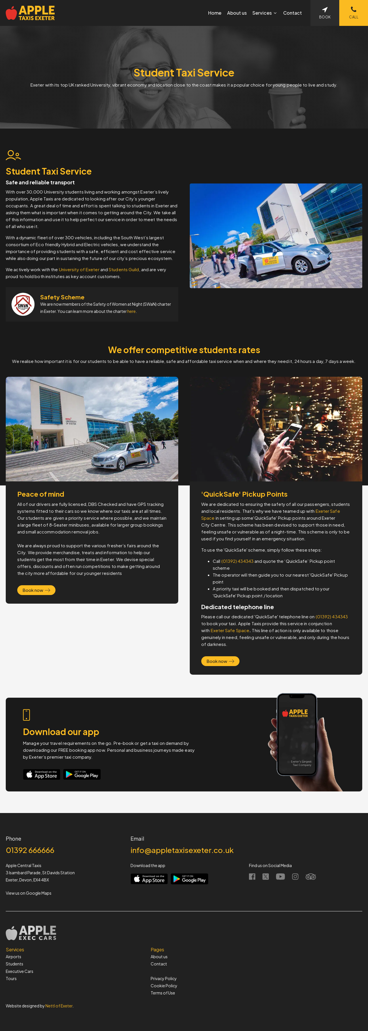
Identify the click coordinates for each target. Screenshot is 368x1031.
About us (159, 956)
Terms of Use (163, 992)
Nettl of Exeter (58, 1005)
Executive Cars (19, 971)
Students (14, 963)
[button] (265, 13)
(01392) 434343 (237, 561)
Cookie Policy (164, 985)
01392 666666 (30, 850)
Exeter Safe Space (230, 630)
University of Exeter (79, 269)
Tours (11, 978)
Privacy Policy (164, 978)
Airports (13, 956)
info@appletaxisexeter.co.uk (182, 850)
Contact (159, 963)
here (131, 311)
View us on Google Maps (28, 893)
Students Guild (124, 269)
